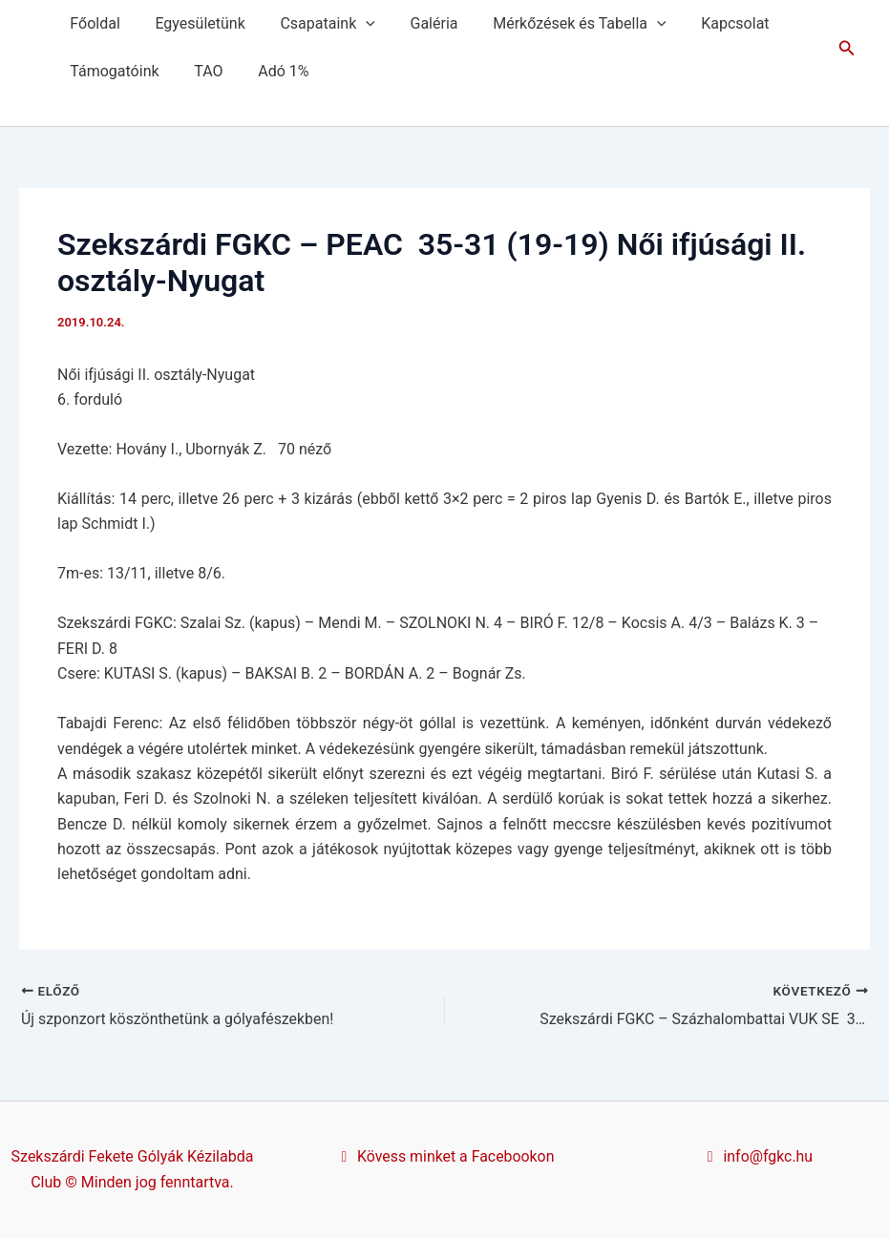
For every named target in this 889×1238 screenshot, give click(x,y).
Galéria (418, 23)
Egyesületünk (193, 23)
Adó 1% (272, 71)
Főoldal (92, 23)
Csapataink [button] (316, 24)
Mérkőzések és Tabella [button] (559, 24)
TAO (201, 71)
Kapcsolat (711, 23)
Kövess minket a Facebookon (445, 1156)
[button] (355, 24)
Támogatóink (112, 71)
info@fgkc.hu (756, 1156)
